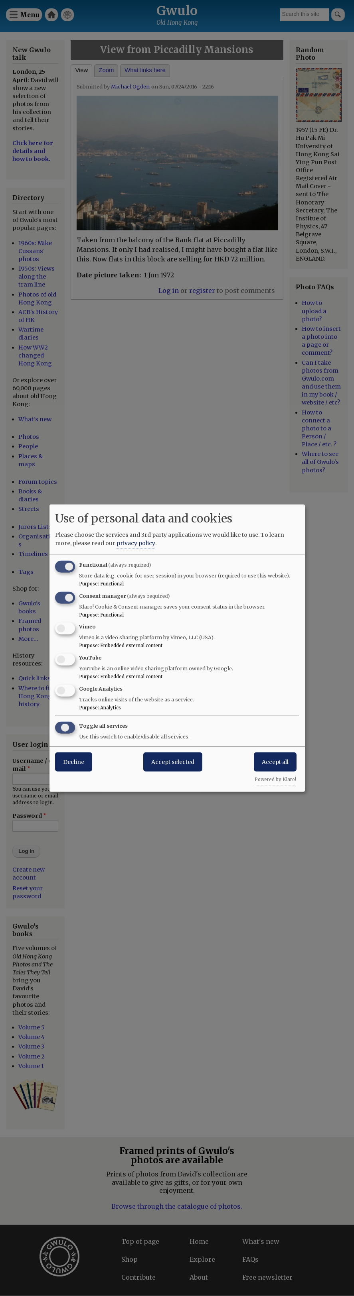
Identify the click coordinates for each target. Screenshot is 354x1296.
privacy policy (136, 542)
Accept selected (172, 761)
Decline (73, 761)
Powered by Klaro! (275, 779)
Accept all (275, 761)
